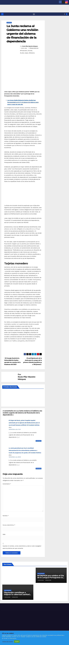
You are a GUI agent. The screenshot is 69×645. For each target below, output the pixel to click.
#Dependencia (34, 48)
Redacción (48, 580)
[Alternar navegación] (34, 14)
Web (4, 534)
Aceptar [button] (17, 641)
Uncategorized (41, 573)
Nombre (6, 516)
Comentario (7, 484)
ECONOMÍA (9, 22)
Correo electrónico (9, 525)
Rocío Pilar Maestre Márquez (30, 46)
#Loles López (24, 53)
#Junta (30, 50)
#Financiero (23, 50)
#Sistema (32, 53)
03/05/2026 (41, 580)
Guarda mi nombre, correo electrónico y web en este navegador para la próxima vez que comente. (22, 547)
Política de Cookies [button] (7, 641)
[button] (64, 14)
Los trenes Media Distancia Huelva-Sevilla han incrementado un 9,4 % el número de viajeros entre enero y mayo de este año (23, 102)
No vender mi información (9, 638)
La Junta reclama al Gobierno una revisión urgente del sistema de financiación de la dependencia (22, 33)
